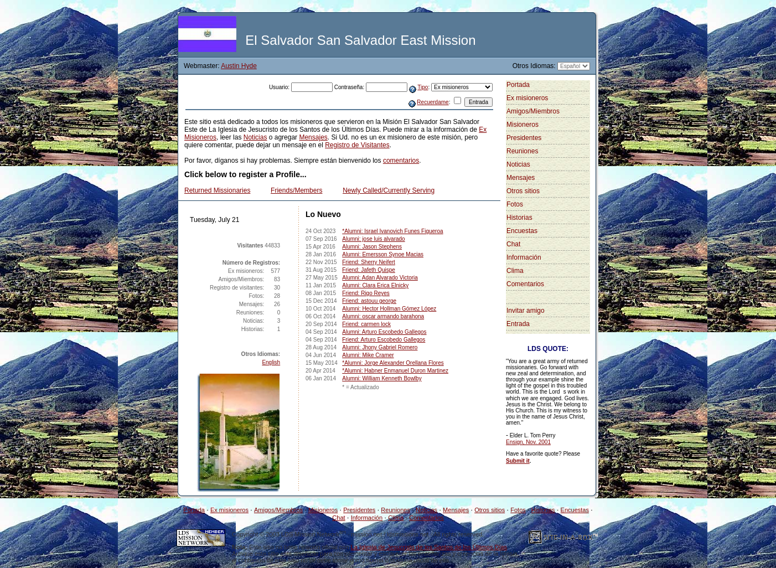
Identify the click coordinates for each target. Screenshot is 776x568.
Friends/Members (296, 190)
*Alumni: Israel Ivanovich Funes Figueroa (392, 231)
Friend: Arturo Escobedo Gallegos (383, 340)
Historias (519, 217)
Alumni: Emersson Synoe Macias (382, 254)
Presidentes (523, 138)
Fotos (514, 204)
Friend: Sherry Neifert (368, 262)
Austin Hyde (239, 66)
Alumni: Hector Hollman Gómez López (389, 309)
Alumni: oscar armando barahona (383, 316)
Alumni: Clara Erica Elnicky (375, 285)
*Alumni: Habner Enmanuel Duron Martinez (395, 371)
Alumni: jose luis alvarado (373, 239)
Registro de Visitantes (357, 145)
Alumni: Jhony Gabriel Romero (379, 347)
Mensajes (313, 137)
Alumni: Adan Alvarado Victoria (380, 278)
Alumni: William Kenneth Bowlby (381, 378)
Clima (515, 271)
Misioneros (522, 124)
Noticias (255, 137)
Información (523, 257)
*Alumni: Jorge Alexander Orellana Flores (392, 363)
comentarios (401, 160)
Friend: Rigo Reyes (366, 293)
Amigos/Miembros (533, 111)
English (271, 362)
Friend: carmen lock (366, 324)
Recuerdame (432, 102)
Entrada (518, 324)
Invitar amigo (525, 310)
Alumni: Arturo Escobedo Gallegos (384, 332)
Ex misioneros (527, 98)
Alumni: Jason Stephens (372, 247)
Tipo (422, 87)
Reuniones (522, 151)
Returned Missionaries (217, 190)
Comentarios (525, 284)
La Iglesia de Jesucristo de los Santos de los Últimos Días (429, 547)
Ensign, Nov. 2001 (528, 442)
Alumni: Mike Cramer (368, 355)
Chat (513, 244)
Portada (518, 85)
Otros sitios (523, 191)
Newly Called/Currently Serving (388, 190)
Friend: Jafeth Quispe (368, 270)
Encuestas (521, 231)
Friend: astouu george (369, 301)
